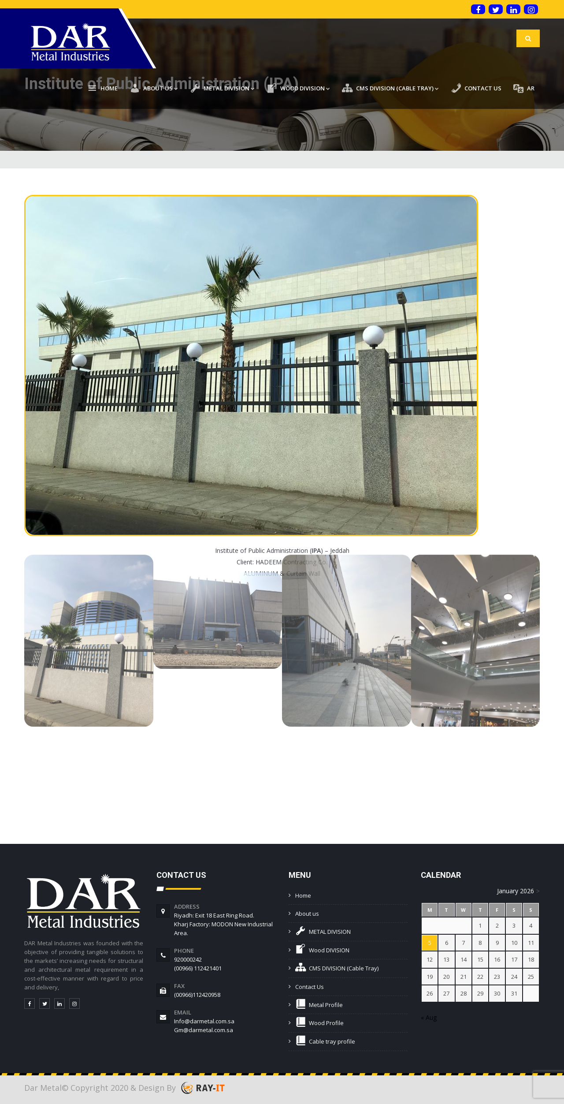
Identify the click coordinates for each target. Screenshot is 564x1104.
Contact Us (309, 987)
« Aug (429, 1017)
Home (303, 895)
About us (307, 914)
